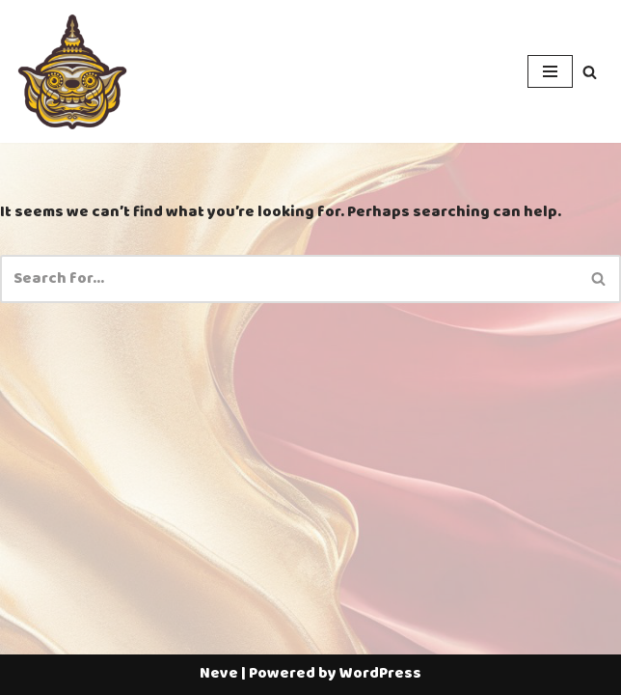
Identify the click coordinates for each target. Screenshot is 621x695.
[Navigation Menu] (550, 71)
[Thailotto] (72, 71)
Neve (219, 673)
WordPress (380, 673)
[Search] (589, 72)
